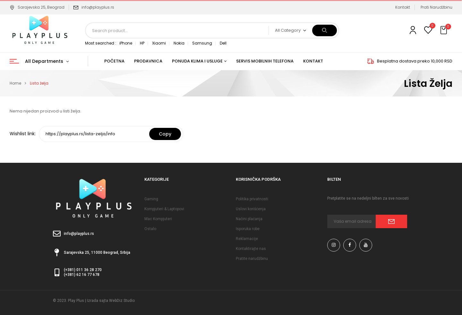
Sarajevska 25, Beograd (37, 7)
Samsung (202, 43)
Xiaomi (159, 43)
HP (142, 43)
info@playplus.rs (97, 7)
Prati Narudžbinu (436, 7)
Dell (223, 43)
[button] (444, 30)
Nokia (179, 43)
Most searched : (100, 43)
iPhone (125, 43)
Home (15, 83)
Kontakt (402, 7)
